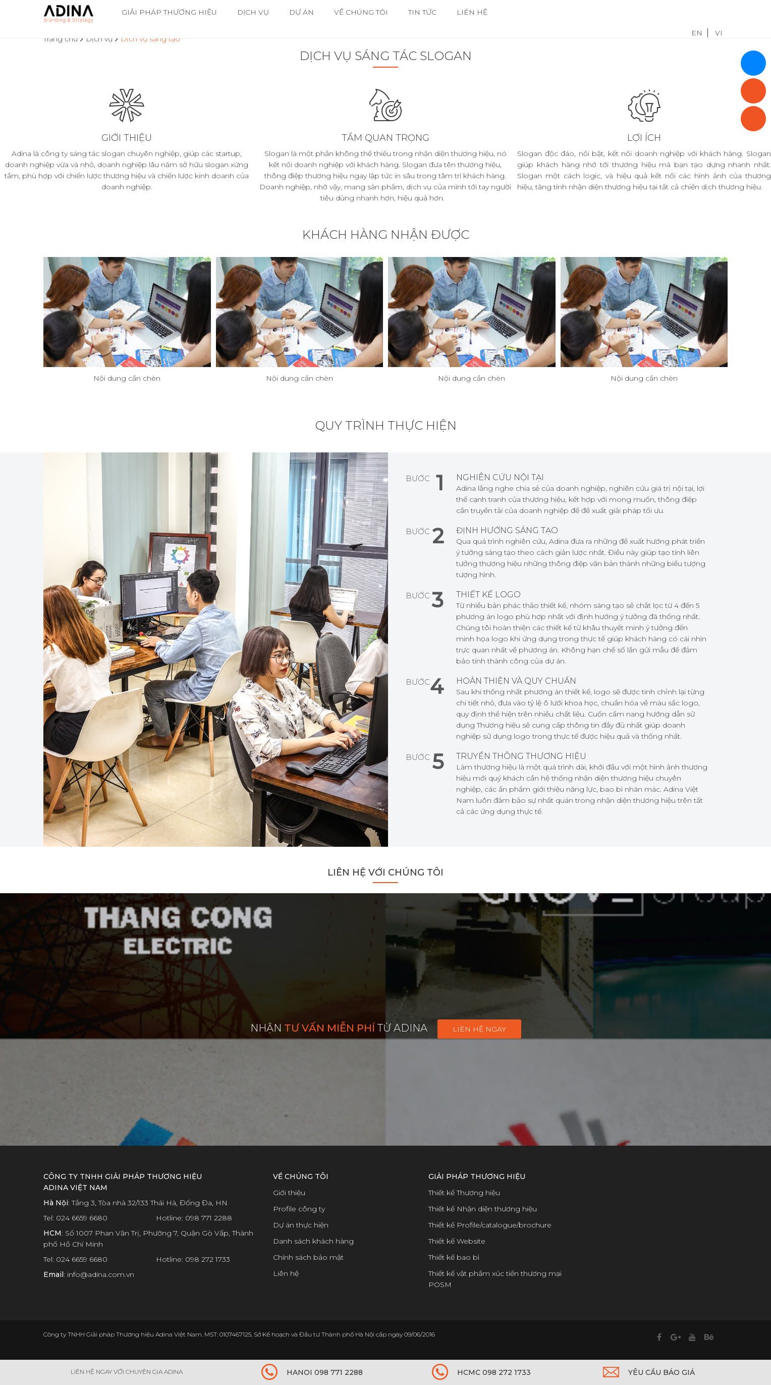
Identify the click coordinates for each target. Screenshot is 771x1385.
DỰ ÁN (301, 12)
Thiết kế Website (456, 1241)
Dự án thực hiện (300, 1224)
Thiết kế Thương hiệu (464, 1192)
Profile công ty (299, 1208)
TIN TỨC (422, 12)
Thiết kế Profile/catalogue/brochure (490, 1224)
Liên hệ (286, 1273)
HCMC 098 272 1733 (494, 1372)
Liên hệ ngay (479, 1029)
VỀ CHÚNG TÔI (361, 12)
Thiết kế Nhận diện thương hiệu (482, 1208)
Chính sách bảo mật (308, 1257)
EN (696, 12)
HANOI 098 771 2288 (325, 1372)
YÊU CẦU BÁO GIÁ (661, 1372)
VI (719, 12)
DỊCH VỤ (253, 12)
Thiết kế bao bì (453, 1257)
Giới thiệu (289, 1192)
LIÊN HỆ (472, 12)
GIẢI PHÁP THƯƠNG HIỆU (169, 12)
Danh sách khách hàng (313, 1241)
